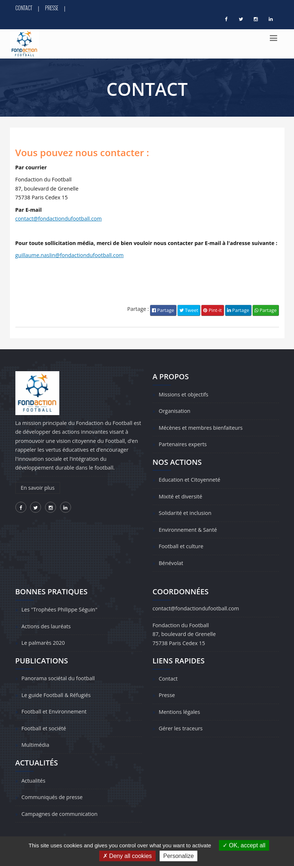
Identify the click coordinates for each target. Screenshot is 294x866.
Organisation (174, 410)
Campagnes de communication (60, 813)
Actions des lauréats (46, 626)
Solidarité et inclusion (185, 512)
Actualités (33, 780)
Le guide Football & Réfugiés (56, 695)
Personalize (178, 856)
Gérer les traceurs (181, 728)
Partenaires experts (183, 444)
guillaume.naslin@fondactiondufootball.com (69, 255)
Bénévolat (171, 563)
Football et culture (181, 546)
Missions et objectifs (183, 394)
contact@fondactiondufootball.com (58, 218)
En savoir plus (38, 487)
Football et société (44, 728)
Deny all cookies (127, 856)
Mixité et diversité (180, 496)
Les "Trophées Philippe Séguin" (59, 609)
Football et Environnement (54, 711)
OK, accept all (244, 845)
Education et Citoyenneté (189, 479)
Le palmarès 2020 (43, 642)
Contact (23, 8)
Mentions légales (179, 711)
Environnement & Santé (188, 529)
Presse (51, 8)
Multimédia (35, 744)
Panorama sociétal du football (58, 678)
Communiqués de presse (52, 797)
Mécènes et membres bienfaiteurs (201, 427)
